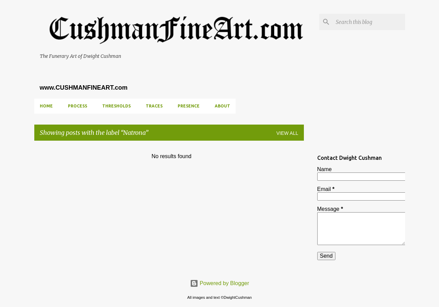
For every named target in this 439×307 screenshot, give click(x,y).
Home (46, 106)
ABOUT (222, 106)
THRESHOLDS (116, 106)
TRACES (154, 106)
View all (287, 133)
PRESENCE (189, 106)
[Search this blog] (369, 22)
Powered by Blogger (219, 283)
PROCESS (77, 106)
